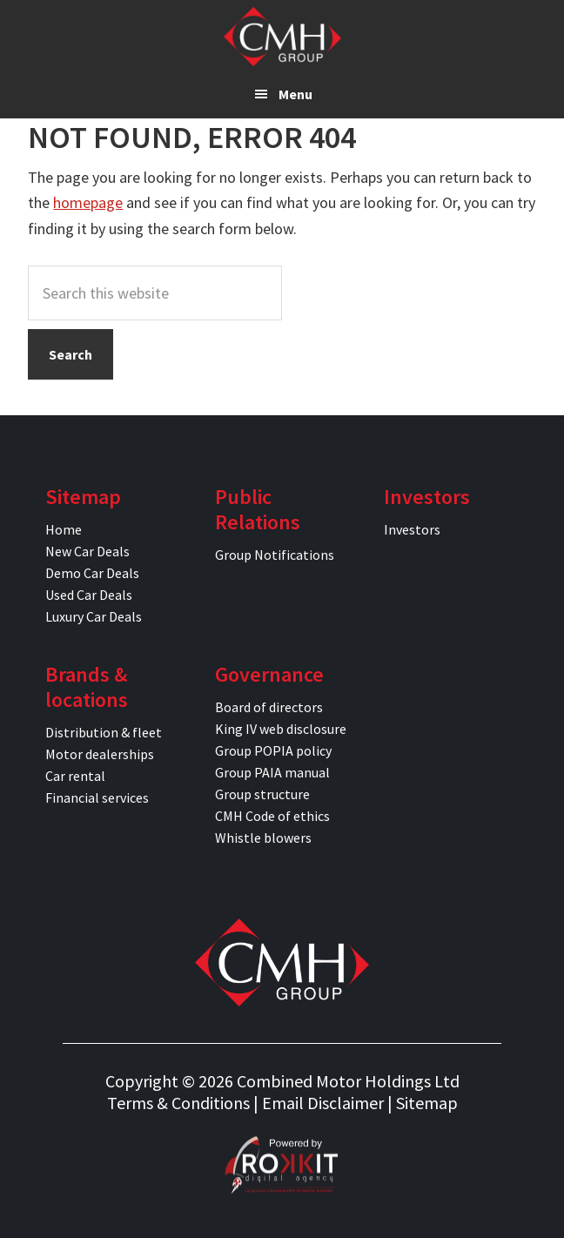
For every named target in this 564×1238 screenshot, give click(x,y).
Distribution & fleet (103, 732)
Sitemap (427, 1103)
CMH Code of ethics (272, 815)
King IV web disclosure (280, 728)
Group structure (262, 794)
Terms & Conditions (178, 1103)
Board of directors (269, 707)
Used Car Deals (88, 594)
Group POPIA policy (273, 750)
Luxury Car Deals (93, 616)
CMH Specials (282, 36)
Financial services (97, 797)
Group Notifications (274, 554)
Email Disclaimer (323, 1103)
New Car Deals (87, 551)
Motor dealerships (99, 754)
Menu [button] (295, 94)
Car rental (75, 775)
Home (63, 529)
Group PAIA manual (272, 772)
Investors (412, 529)
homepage (88, 202)
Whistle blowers (263, 837)
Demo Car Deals (92, 573)
